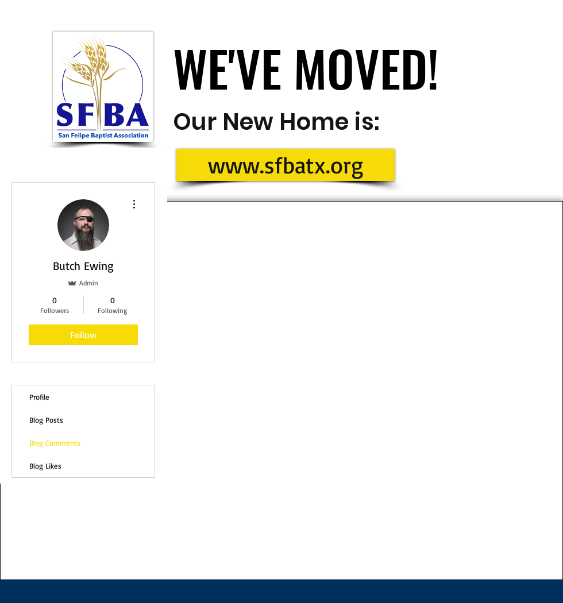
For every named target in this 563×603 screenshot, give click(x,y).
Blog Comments (54, 442)
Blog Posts (46, 419)
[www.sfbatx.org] (285, 165)
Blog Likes (45, 465)
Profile (39, 396)
